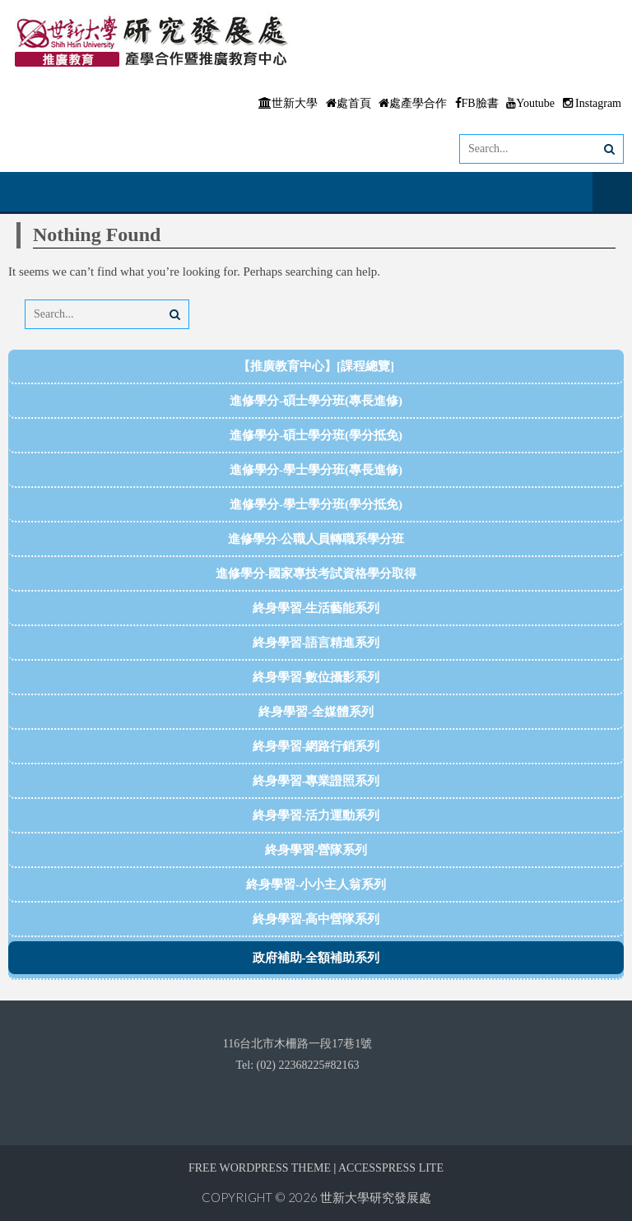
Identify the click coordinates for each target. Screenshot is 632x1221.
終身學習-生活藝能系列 (316, 608)
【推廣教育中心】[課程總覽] (316, 366)
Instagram (592, 103)
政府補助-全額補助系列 (316, 957)
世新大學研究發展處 (375, 1197)
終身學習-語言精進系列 (316, 642)
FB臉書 (477, 103)
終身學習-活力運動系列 (316, 815)
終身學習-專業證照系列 (316, 780)
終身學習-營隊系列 (316, 850)
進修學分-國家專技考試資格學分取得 (316, 573)
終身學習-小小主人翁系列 (316, 884)
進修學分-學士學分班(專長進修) (316, 469)
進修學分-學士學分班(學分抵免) (316, 504)
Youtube (530, 103)
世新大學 (288, 103)
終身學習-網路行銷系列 (316, 746)
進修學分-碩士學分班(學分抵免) (316, 435)
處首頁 (348, 103)
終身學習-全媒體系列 (316, 711)
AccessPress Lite (391, 1168)
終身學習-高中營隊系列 (316, 919)
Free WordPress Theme (259, 1168)
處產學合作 (413, 103)
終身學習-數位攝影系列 (316, 677)
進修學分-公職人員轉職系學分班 (316, 539)
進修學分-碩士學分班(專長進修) (316, 400)
